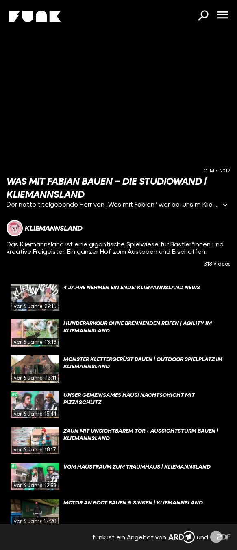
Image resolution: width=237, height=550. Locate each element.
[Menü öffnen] (222, 15)
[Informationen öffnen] (225, 205)
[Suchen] (203, 16)
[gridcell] (118, 297)
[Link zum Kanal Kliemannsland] (45, 228)
